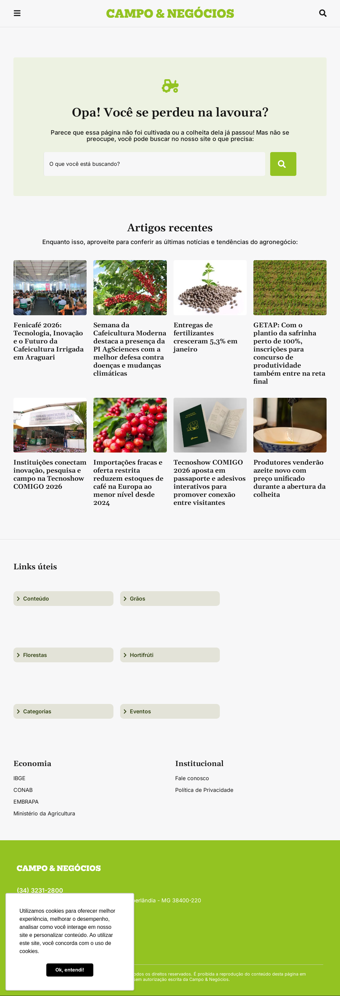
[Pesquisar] (283, 164)
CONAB (23, 790)
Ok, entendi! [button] (69, 970)
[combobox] (154, 164)
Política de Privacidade (204, 790)
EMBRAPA (26, 802)
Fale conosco (192, 778)
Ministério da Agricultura (44, 813)
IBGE (19, 778)
